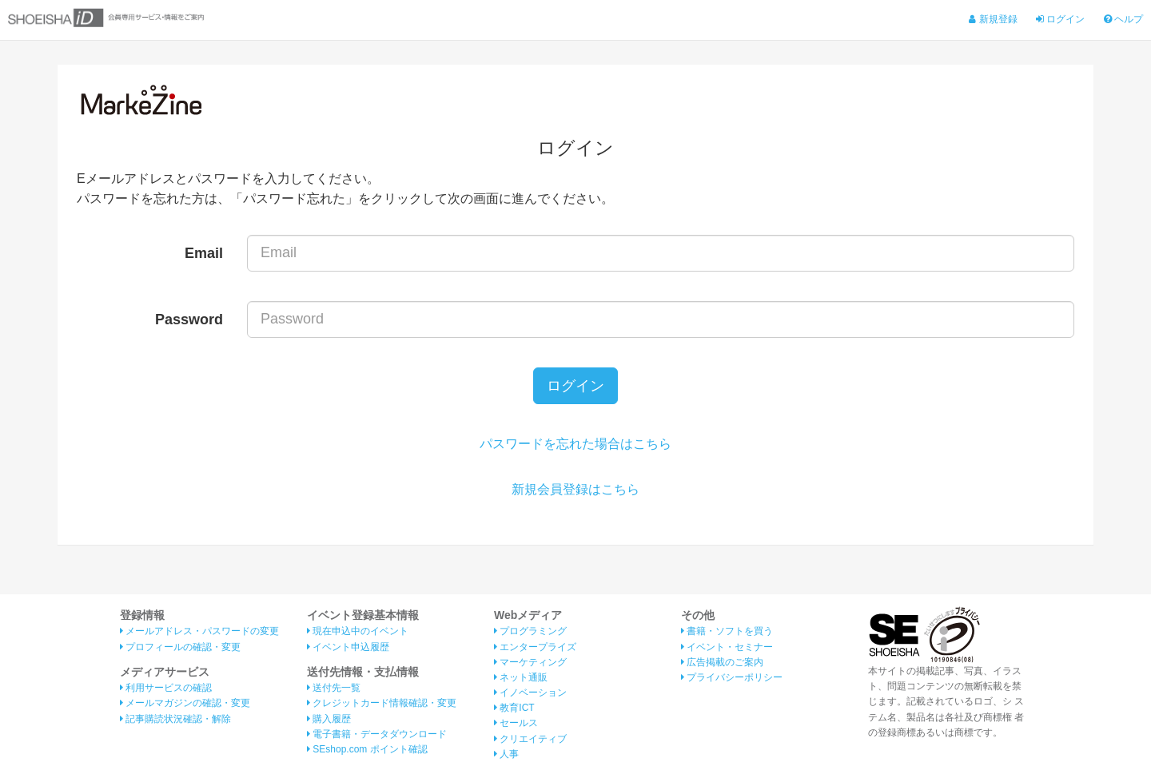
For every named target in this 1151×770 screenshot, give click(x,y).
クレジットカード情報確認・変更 (381, 702)
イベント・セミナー (727, 647)
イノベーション (530, 692)
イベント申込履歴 (348, 647)
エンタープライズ (535, 647)
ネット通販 (521, 677)
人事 (506, 754)
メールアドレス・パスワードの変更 (199, 631)
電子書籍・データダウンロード (377, 734)
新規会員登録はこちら (575, 489)
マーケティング (530, 662)
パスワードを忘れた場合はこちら (575, 443)
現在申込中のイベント (357, 631)
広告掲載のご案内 (722, 662)
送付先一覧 (333, 687)
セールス (516, 722)
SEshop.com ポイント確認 (367, 749)
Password (189, 319)
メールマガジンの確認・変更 (185, 702)
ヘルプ (1123, 19)
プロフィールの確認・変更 (180, 647)
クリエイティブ (530, 738)
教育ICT (514, 707)
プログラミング (530, 631)
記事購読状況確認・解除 (175, 718)
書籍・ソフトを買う (727, 631)
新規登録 (993, 19)
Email (204, 253)
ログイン (1060, 19)
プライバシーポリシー (732, 677)
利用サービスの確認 (166, 687)
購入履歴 (329, 718)
